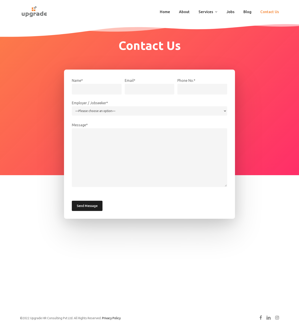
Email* (130, 80)
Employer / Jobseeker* (90, 103)
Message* (80, 125)
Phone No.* (186, 80)
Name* (77, 80)
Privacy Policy (111, 318)
